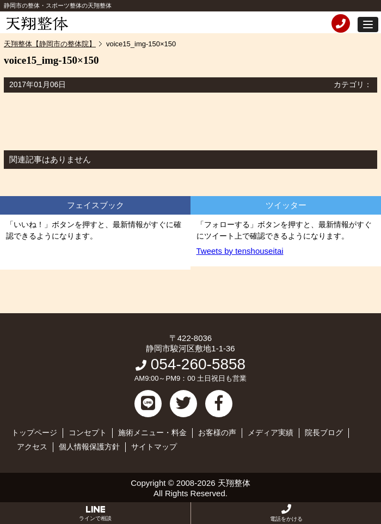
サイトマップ (154, 446)
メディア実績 (270, 432)
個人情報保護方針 (89, 446)
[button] (368, 24)
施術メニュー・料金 (152, 432)
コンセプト (88, 432)
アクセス (32, 446)
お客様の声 (217, 432)
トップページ (34, 432)
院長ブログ (324, 432)
